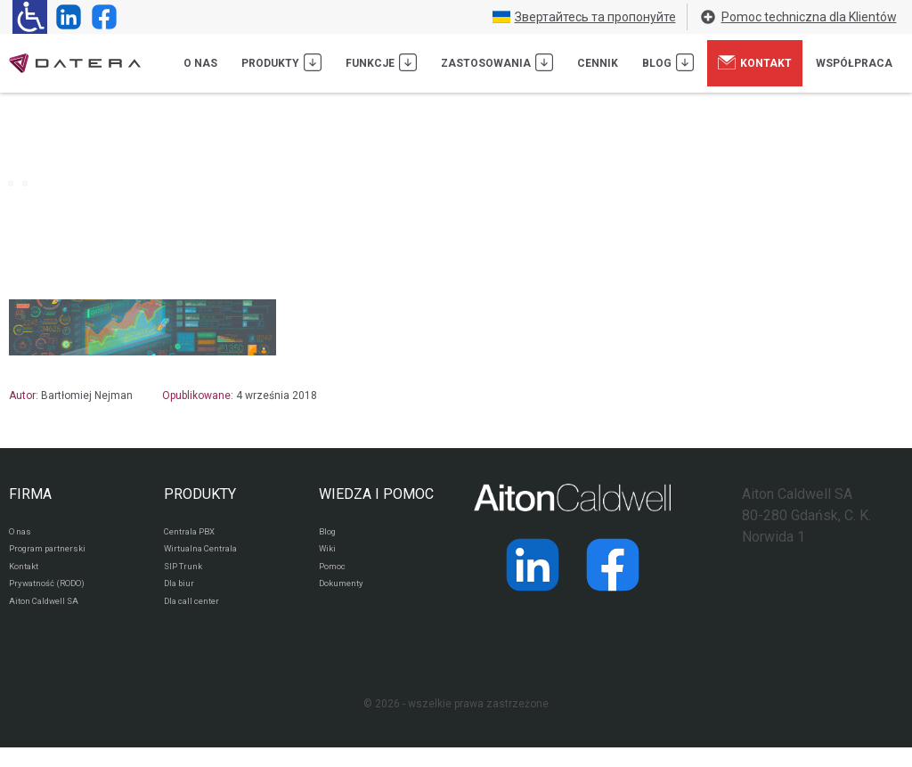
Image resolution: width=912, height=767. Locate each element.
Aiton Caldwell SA (52, 619)
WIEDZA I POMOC (376, 493)
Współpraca (854, 63)
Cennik (597, 63)
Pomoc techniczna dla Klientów (798, 17)
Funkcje (381, 62)
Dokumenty (347, 598)
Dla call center (199, 619)
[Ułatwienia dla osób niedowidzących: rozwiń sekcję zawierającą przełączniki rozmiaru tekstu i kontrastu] (29, 17)
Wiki (329, 555)
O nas (200, 63)
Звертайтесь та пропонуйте (584, 17)
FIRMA (30, 493)
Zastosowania (497, 62)
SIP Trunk (186, 576)
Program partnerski (55, 555)
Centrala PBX (196, 533)
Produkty (281, 62)
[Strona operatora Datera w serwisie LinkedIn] (65, 17)
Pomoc (336, 576)
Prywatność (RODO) (57, 598)
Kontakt (755, 62)
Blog (668, 62)
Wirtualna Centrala (210, 555)
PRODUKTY (200, 493)
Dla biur (182, 598)
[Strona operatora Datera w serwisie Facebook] (100, 17)
